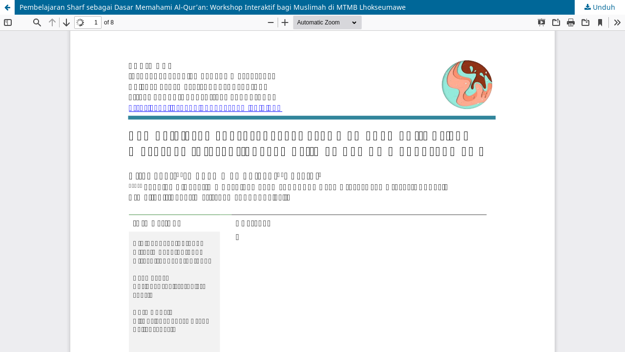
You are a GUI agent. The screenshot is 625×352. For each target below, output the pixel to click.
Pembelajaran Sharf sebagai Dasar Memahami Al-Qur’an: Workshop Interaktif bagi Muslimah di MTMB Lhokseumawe (213, 7)
